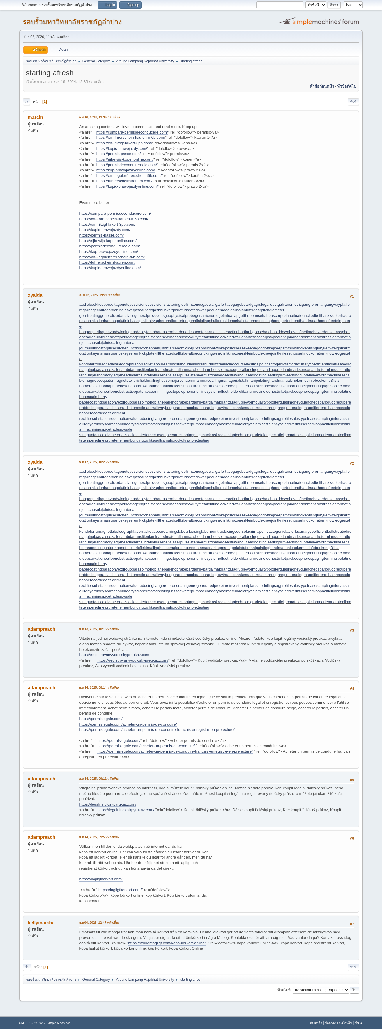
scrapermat (144, 424)
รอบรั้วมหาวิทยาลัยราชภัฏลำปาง (72, 22)
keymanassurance (107, 353)
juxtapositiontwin (206, 348)
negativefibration (286, 386)
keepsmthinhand (288, 348)
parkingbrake (175, 402)
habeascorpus (274, 315)
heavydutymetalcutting (200, 337)
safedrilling (264, 418)
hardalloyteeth (142, 332)
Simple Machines (58, 1023)
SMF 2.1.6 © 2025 (32, 1023)
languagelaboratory (96, 375)
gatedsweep (198, 310)
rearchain (327, 408)
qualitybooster (267, 402)
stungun (86, 435)
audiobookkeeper (94, 304)
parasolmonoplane (148, 402)
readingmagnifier (305, 408)
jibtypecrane (276, 337)
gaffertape (224, 304)
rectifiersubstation (94, 418)
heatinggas (171, 337)
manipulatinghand (262, 380)
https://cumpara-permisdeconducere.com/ (132, 132)
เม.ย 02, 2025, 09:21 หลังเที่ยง (100, 295)
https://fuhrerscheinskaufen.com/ (124, 181)
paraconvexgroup (117, 402)
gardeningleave (119, 310)
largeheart (121, 375)
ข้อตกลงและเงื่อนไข (338, 1023)
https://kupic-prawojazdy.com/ (121, 148)
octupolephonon (182, 391)
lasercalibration (143, 375)
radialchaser (111, 408)
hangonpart (89, 332)
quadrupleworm (242, 402)
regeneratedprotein (209, 418)
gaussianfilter (241, 310)
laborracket (143, 364)
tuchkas (150, 440)
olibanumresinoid (253, 391)
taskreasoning (223, 435)
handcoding (262, 321)
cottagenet (118, 304)
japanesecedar (253, 337)
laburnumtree (212, 364)
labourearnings (165, 364)
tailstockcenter (132, 435)
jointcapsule (92, 342)
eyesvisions (155, 304)
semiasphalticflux (322, 424)
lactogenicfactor (281, 364)
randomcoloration (191, 408)
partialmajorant (216, 402)
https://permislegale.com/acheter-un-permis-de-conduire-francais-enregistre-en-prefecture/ (157, 729)
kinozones (236, 353)
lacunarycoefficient (311, 364)
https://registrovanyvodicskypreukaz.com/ (132, 660)
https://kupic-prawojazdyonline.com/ (127, 186)
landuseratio (339, 369)
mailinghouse (158, 380)
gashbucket (162, 310)
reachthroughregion (274, 408)
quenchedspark (313, 402)
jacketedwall (230, 337)
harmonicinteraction (221, 332)
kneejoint (270, 353)
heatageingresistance (143, 337)
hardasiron (164, 332)
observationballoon (100, 391)
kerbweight (332, 348)
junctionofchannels (144, 348)
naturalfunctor (199, 386)
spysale (125, 429)
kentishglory (313, 348)
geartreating (89, 315)
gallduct (270, 304)
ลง (26, 102)
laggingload (91, 369)
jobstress (323, 337)
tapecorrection (175, 435)
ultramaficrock (169, 440)
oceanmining (158, 391)
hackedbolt (312, 315)
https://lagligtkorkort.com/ (101, 879)
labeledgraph (122, 364)
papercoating (90, 402)
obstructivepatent (132, 391)
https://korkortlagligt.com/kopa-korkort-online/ (167, 943)
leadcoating (257, 375)
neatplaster (238, 386)
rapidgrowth (216, 408)
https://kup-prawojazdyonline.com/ (125, 170)
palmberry (98, 396)
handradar (309, 321)
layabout (239, 375)
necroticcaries (260, 386)
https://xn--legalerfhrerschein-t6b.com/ (129, 175)
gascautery (142, 310)
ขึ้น (27, 967)
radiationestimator (137, 408)
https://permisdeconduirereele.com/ (126, 165)
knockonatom (313, 353)
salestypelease (303, 418)
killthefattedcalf (167, 353)
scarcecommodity (119, 424)
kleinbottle (254, 353)
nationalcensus (175, 386)
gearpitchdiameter (268, 310)
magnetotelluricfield (130, 380)
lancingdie (254, 369)
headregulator (93, 337)
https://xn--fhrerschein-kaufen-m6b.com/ (130, 137)
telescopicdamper (309, 435)
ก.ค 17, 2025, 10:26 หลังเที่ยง (99, 462)
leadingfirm (276, 375)
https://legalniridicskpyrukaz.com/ (108, 804)
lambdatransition (135, 369)
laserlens (163, 375)
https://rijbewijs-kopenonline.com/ (124, 159)
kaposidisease (233, 348)
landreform (319, 369)
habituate (294, 315)
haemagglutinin (117, 321)
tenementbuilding (129, 440)
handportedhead (286, 321)
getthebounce (250, 315)
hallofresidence (224, 321)
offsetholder (229, 391)
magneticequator (98, 380)
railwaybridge (164, 408)
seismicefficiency (265, 424)
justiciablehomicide (176, 348)
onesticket (277, 391)
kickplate (147, 353)
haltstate (244, 321)
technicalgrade (247, 435)
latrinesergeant (219, 375)
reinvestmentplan (241, 418)
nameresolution (92, 386)
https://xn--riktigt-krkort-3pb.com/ (124, 143)
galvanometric (289, 304)
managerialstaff (234, 380)
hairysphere (156, 321)
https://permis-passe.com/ (118, 154)
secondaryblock (214, 424)
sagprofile (282, 418)
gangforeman (313, 304)
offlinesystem (207, 391)
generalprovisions (149, 315)
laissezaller (111, 369)
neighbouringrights (316, 386)
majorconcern (181, 380)
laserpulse (181, 375)
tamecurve (154, 435)
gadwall (208, 304)
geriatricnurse (207, 315)
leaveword (318, 375)
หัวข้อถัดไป (346, 86)
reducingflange (151, 418)
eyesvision (136, 304)
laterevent (198, 375)
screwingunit (164, 424)
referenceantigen (178, 418)
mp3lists (332, 380)
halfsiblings (201, 321)
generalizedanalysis (117, 315)
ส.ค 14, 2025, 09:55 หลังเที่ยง (99, 837)
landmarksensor (296, 369)
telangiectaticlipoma (277, 435)
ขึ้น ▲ (359, 1023)
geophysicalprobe (180, 315)
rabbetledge (90, 408)
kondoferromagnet (95, 364)
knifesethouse (290, 353)
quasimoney (290, 402)
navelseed (220, 386)
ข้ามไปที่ (284, 990)
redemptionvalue (124, 418)
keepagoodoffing (259, 348)
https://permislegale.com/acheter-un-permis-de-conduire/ (128, 724)
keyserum (131, 353)
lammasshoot (191, 369)
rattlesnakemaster (241, 408)
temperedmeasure (98, 440)
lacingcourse (235, 364)
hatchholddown (276, 332)
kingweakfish (217, 353)
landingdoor (273, 369)
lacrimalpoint (257, 364)
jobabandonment (301, 337)
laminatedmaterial (164, 369)
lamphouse (212, 369)
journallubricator (93, 348)
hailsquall (138, 321)
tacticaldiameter (106, 435)
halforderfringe (179, 321)
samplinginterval (330, 418)
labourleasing (189, 364)
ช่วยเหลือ (316, 1023)
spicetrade (110, 429)
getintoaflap (229, 315)
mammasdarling (207, 380)
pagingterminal (324, 391)
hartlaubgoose (250, 332)
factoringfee (175, 304)
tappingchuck (199, 435)
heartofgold (115, 337)
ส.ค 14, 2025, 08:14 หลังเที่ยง (99, 687)
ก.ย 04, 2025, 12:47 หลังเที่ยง (99, 922)
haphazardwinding (114, 332)
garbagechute (95, 310)
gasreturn (180, 310)
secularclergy (239, 424)
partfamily (194, 402)
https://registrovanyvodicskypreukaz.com (114, 655)
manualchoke (289, 380)
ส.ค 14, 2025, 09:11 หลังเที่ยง (99, 778)
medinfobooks (313, 380)
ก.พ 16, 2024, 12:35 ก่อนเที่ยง (99, 117)
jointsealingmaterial (118, 342)
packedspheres (299, 391)
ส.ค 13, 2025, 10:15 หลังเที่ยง (99, 629)
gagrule (257, 304)
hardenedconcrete (188, 332)
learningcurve (297, 375)
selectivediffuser (293, 424)
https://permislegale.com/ (101, 719)
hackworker (331, 315)
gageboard (242, 304)
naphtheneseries (120, 386)
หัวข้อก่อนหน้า (322, 86)
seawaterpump (188, 424)
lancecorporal (233, 369)
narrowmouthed (148, 386)
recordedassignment (107, 413)
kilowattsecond (193, 353)
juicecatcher (117, 348)
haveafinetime (301, 332)
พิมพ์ (353, 102)
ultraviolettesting (195, 440)
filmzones (194, 304)
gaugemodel (219, 310)
